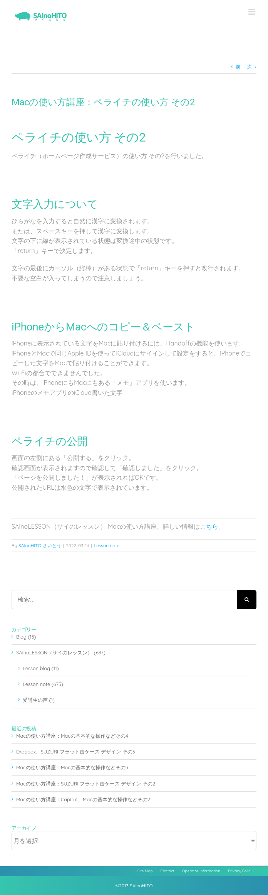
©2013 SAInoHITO (134, 885)
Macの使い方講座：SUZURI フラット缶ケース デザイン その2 (85, 783)
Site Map (145, 870)
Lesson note (107, 545)
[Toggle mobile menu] (252, 12)
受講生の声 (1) (39, 700)
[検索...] (124, 599)
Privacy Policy (240, 870)
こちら (209, 526)
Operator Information (201, 870)
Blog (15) (26, 637)
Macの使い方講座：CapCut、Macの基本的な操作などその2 (83, 799)
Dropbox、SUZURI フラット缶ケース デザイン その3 (75, 751)
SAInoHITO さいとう (39, 545)
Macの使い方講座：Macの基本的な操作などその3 (72, 767)
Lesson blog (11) (41, 668)
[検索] (246, 599)
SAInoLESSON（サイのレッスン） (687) (60, 652)
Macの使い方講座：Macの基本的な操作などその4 (72, 736)
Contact (167, 870)
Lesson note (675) (43, 684)
